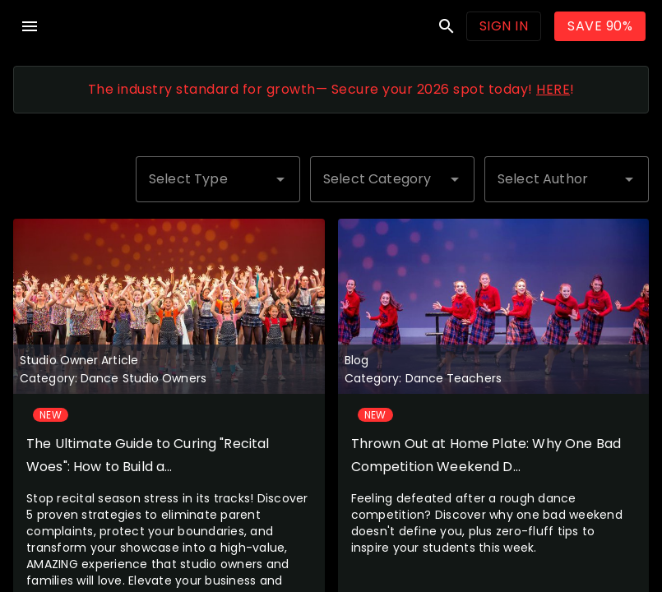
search (446, 26)
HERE (553, 89)
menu (29, 26)
